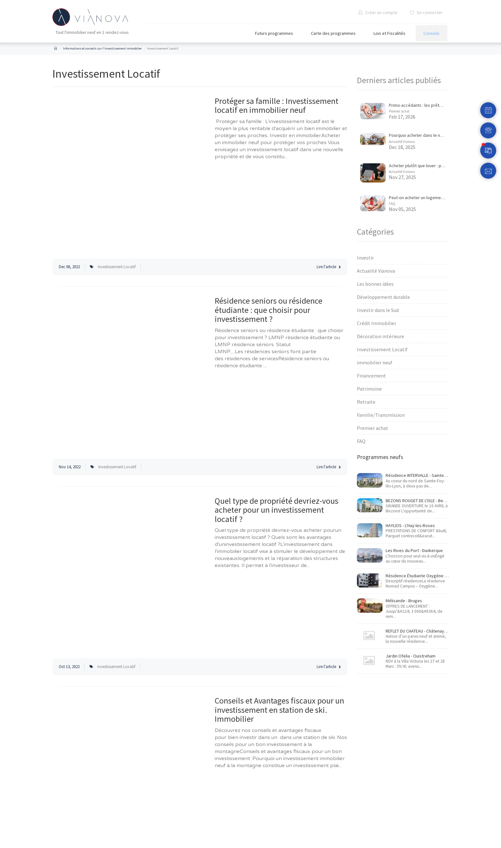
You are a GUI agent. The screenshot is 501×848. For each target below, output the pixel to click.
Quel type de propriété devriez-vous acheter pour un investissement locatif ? (276, 509)
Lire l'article (329, 266)
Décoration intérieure (380, 336)
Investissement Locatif (116, 266)
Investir (365, 257)
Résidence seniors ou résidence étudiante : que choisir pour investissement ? (268, 309)
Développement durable (383, 297)
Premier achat (399, 111)
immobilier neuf (374, 362)
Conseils (431, 33)
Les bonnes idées (375, 284)
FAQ (392, 203)
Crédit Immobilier (376, 323)
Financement (371, 375)
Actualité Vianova (402, 141)
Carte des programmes (333, 33)
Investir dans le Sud (378, 310)
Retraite (366, 402)
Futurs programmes (274, 33)
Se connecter (426, 12)
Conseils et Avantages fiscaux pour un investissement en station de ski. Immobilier (279, 709)
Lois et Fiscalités (389, 33)
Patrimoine (369, 388)
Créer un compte (377, 12)
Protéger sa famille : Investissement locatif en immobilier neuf (276, 105)
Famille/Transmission (381, 415)
